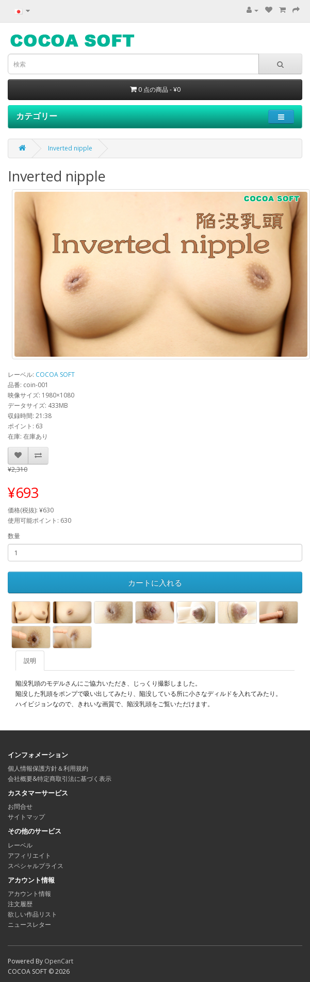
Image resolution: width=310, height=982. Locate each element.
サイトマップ (26, 816)
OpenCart (58, 961)
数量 (14, 535)
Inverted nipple (70, 148)
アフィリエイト (29, 855)
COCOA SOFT (55, 374)
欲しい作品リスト (32, 914)
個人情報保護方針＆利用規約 (48, 768)
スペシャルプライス (35, 865)
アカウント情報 (29, 893)
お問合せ (20, 806)
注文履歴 (20, 904)
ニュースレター (29, 924)
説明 (30, 660)
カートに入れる (155, 582)
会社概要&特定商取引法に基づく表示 (59, 778)
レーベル (20, 845)
